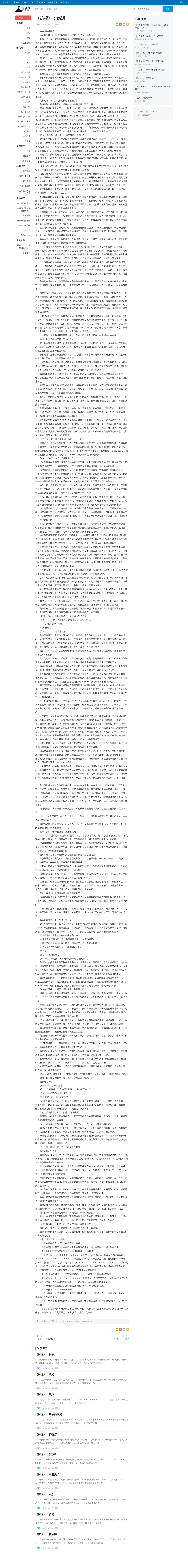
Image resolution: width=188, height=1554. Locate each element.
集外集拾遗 (25, 87)
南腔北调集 (25, 97)
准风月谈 (26, 136)
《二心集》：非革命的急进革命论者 (150, 70)
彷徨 (41, 9)
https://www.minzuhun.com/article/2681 (78, 1321)
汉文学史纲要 (24, 176)
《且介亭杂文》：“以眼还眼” (147, 44)
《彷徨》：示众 (44, 1494)
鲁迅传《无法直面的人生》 (23, 209)
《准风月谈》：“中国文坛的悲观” (148, 53)
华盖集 (27, 67)
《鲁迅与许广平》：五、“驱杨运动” (149, 61)
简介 (28, 28)
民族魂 (146, 112)
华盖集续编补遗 (23, 77)
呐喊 (28, 33)
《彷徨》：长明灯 (121, 1339)
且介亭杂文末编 (23, 121)
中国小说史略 (24, 186)
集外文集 (26, 82)
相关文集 (64, 2)
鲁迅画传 (26, 216)
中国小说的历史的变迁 (23, 192)
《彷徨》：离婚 (44, 1394)
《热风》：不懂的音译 (144, 78)
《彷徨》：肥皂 (44, 1514)
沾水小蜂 (46, 25)
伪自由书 (26, 131)
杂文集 (16, 2)
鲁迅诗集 (26, 161)
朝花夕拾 (26, 156)
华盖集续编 (25, 72)
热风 (28, 63)
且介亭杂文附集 (23, 126)
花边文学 (26, 107)
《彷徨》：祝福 (44, 1354)
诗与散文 (27, 2)
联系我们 (149, 115)
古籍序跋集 (25, 171)
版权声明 (141, 115)
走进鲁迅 (26, 230)
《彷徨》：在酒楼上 (47, 1534)
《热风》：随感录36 (143, 98)
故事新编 (26, 43)
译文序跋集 (25, 181)
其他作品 (39, 2)
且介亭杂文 (25, 112)
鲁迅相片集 (25, 235)
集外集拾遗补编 (23, 92)
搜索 (167, 9)
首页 (37, 9)
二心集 (27, 102)
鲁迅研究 (51, 2)
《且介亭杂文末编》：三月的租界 (149, 36)
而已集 (27, 53)
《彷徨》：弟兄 (44, 1374)
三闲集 (27, 141)
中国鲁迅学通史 (23, 203)
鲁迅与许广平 (24, 225)
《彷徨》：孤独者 (46, 1454)
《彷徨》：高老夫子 (47, 1474)
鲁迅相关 (26, 253)
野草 (28, 151)
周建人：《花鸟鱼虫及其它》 (23, 246)
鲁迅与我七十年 (23, 221)
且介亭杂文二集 (23, 117)
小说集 (6, 2)
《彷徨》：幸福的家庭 (45, 1339)
